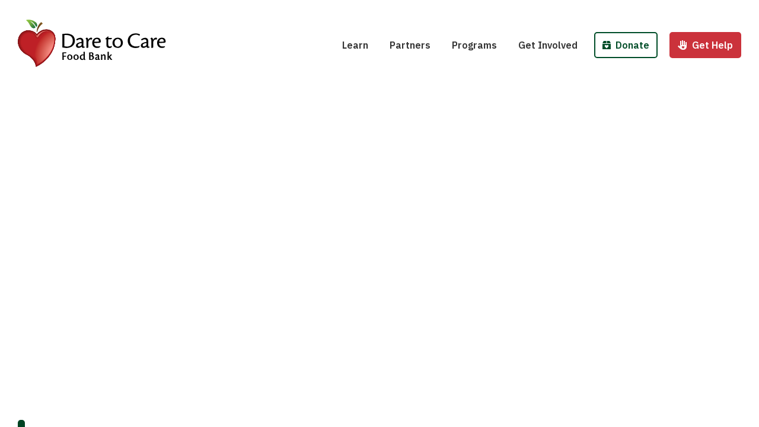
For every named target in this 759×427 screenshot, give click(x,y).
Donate (625, 45)
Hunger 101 (375, 11)
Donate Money (638, 11)
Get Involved (548, 45)
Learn (355, 45)
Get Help (705, 45)
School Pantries (495, 11)
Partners (410, 45)
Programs (474, 45)
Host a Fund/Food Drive (579, 11)
